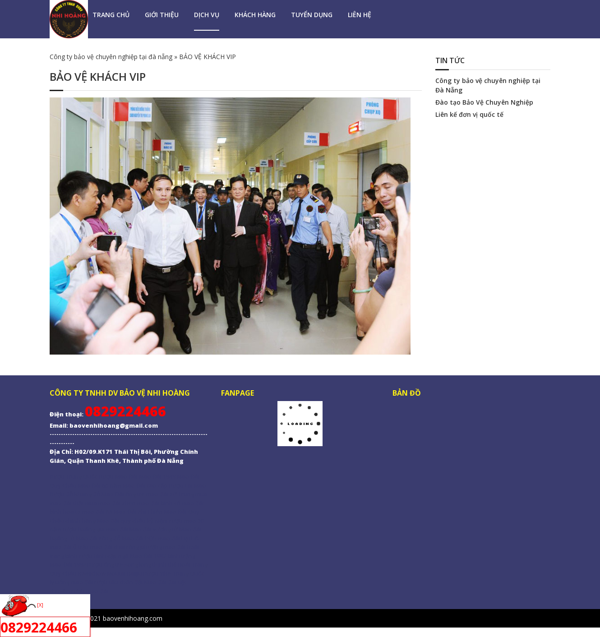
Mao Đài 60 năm (100, 485)
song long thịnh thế (151, 564)
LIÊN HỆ (359, 14)
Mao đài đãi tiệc (165, 582)
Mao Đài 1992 (68, 564)
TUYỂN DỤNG (311, 14)
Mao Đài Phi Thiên (138, 512)
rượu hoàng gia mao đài (95, 529)
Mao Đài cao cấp (145, 485)
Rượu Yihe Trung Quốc (173, 573)
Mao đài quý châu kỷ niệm (132, 521)
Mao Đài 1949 (157, 476)
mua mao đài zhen (110, 503)
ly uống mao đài (71, 582)
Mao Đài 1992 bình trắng (162, 556)
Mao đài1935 (139, 538)
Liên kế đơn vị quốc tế (469, 114)
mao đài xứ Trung (170, 494)
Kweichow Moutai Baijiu (110, 573)
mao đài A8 (97, 512)
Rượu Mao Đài (118, 476)
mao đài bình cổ (158, 503)
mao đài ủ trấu (69, 547)
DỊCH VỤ (206, 14)
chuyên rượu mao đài (79, 591)
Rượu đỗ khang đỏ (75, 494)
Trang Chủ (110, 14)
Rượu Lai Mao (187, 485)
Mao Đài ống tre (123, 494)
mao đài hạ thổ (178, 538)
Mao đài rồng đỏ (98, 538)
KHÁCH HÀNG (255, 14)
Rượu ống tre (106, 564)
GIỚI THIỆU (162, 14)
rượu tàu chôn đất (118, 582)
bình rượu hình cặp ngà (97, 556)
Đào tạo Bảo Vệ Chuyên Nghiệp (484, 102)
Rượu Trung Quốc (73, 476)
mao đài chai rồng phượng (126, 547)
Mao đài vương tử (153, 529)
